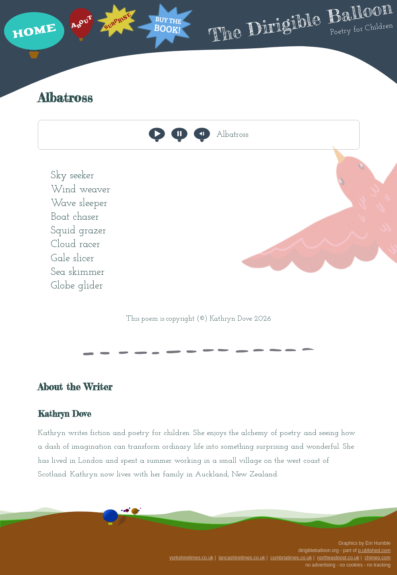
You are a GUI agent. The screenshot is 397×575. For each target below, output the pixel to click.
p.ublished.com (374, 550)
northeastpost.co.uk (338, 558)
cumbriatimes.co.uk (291, 558)
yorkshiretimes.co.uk (191, 558)
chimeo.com (377, 558)
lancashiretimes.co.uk (241, 558)
